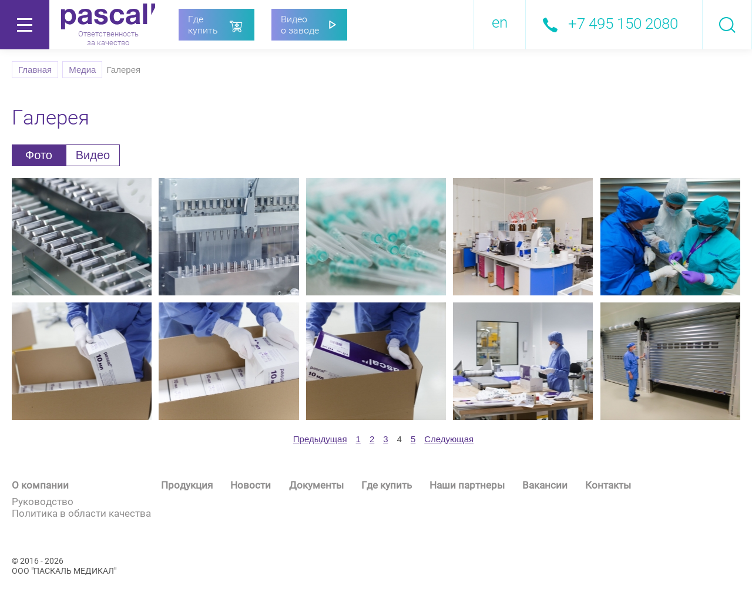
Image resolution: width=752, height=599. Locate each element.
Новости (250, 485)
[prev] (320, 439)
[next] (449, 439)
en (500, 22)
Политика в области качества (81, 513)
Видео (93, 155)
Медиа (82, 70)
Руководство (42, 501)
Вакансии (545, 485)
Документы (316, 485)
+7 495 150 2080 (623, 23)
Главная (35, 70)
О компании (40, 485)
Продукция (187, 485)
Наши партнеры (467, 485)
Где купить (386, 485)
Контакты (608, 485)
